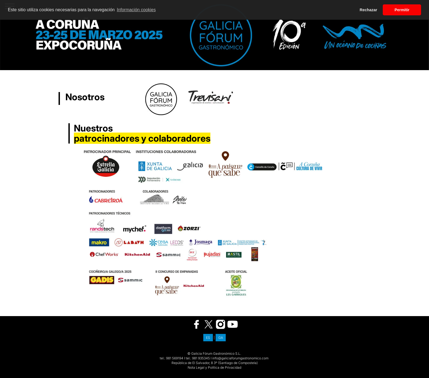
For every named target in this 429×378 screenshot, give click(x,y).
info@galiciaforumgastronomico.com (240, 358)
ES (208, 338)
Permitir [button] (402, 10)
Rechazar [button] (368, 10)
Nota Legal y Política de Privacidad (214, 367)
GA (220, 338)
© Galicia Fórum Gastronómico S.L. (214, 353)
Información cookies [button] (136, 9)
